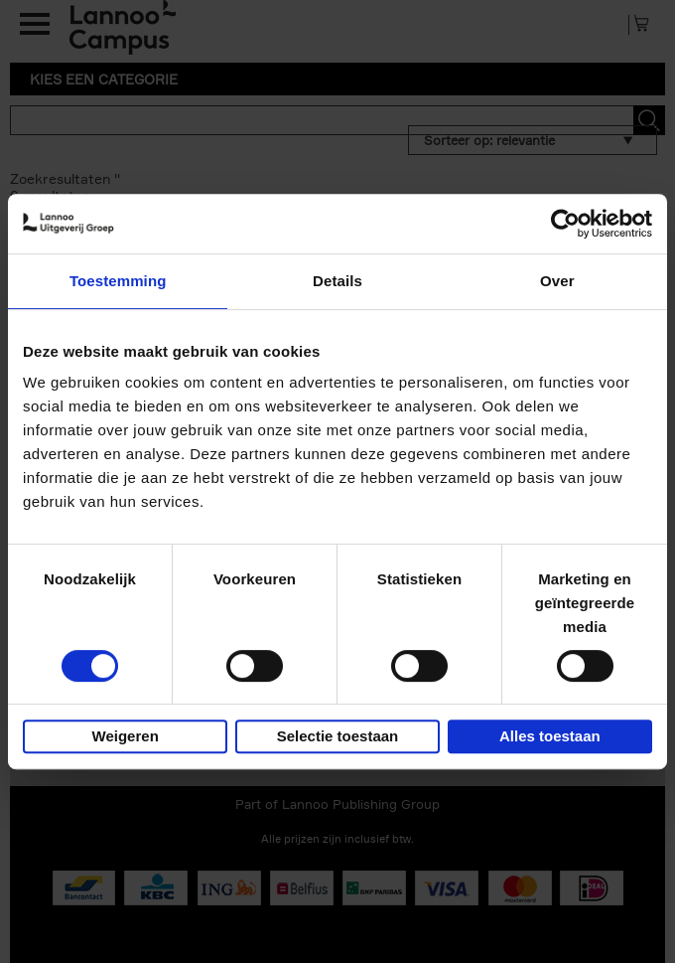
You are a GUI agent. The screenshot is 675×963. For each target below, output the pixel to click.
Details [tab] (337, 280)
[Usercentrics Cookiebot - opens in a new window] (565, 224)
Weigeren (125, 735)
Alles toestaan (550, 735)
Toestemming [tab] (118, 280)
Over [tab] (557, 280)
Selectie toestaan (338, 735)
